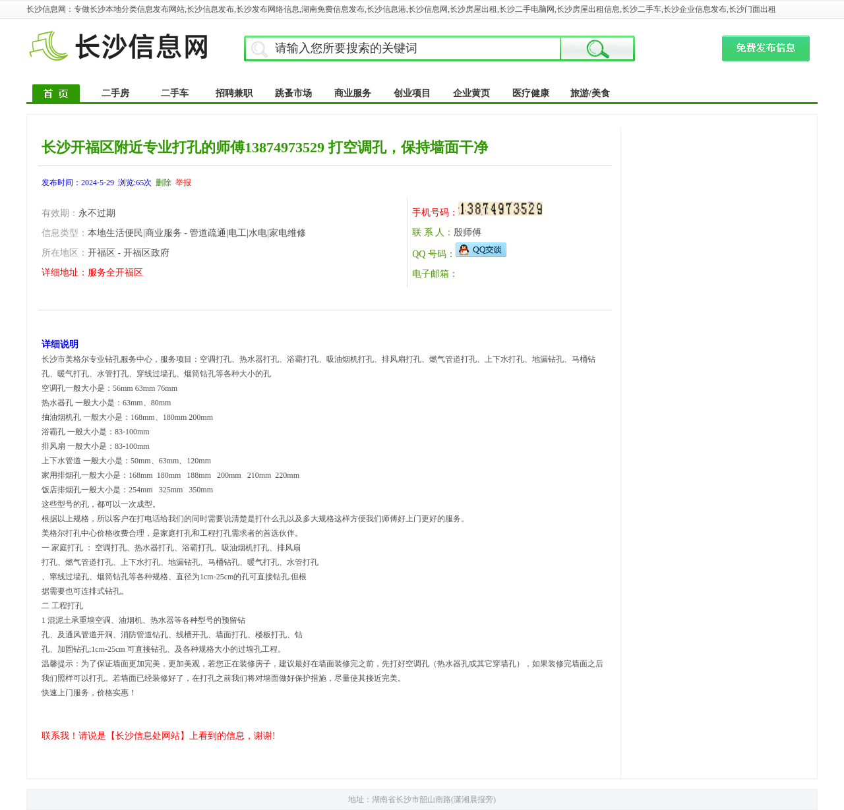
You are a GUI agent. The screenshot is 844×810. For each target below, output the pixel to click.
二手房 (115, 93)
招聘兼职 (234, 93)
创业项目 (412, 93)
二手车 (175, 93)
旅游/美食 (590, 93)
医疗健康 (530, 93)
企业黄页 (471, 93)
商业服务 (352, 93)
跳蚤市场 (293, 93)
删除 (163, 182)
